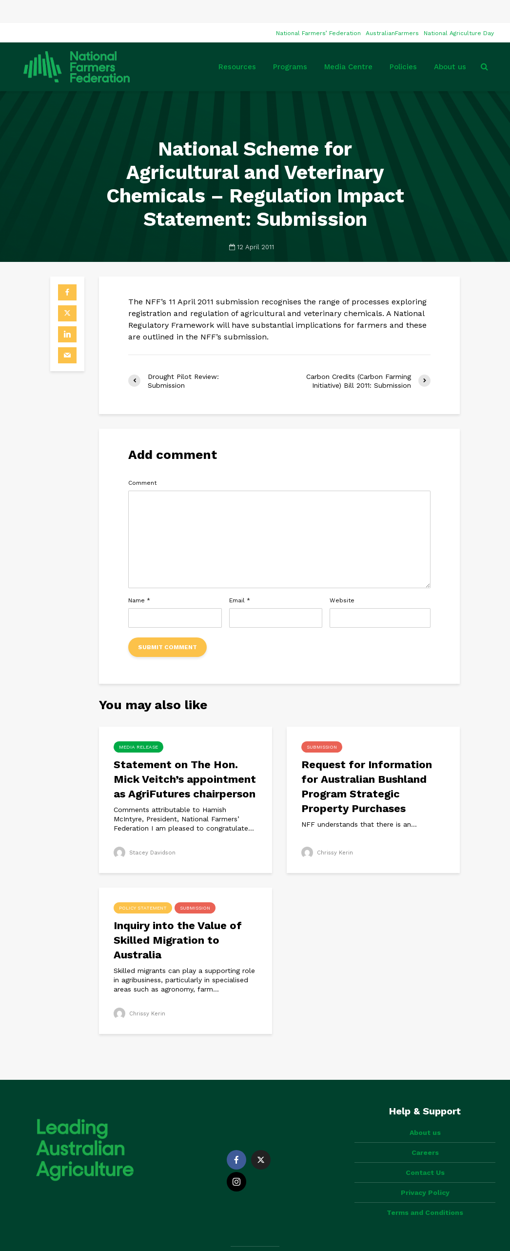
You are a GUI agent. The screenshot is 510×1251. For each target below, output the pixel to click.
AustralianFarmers (392, 10)
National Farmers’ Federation (318, 10)
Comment (142, 460)
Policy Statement (143, 885)
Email (239, 577)
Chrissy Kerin (327, 829)
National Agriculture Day (459, 10)
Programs (290, 44)
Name (139, 577)
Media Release (138, 724)
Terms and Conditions (425, 1173)
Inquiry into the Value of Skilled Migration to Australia (178, 917)
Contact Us (425, 1133)
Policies (403, 44)
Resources (237, 44)
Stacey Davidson (146, 829)
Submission (322, 724)
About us (450, 44)
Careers (425, 1113)
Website (342, 577)
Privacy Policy (425, 1153)
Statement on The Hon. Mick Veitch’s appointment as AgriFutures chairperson (185, 756)
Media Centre (348, 44)
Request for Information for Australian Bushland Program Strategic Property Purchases (366, 763)
